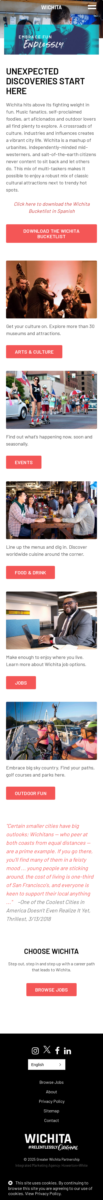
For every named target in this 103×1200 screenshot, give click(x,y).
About (51, 1091)
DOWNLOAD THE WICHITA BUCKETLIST (51, 233)
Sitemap (51, 1110)
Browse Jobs (51, 990)
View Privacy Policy (42, 1193)
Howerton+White (75, 1165)
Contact (51, 1120)
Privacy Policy (52, 1101)
